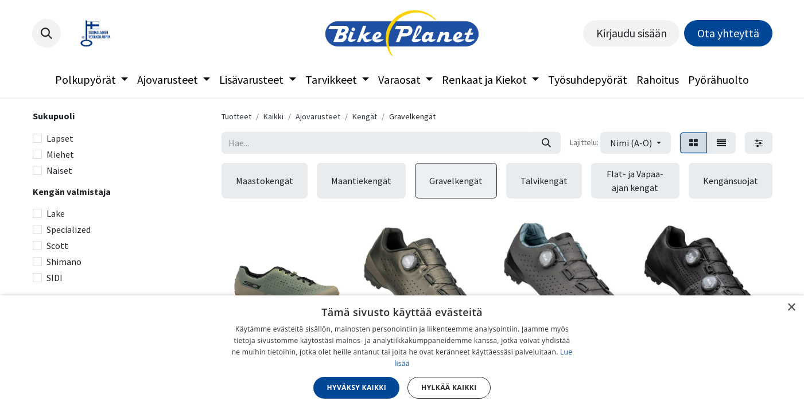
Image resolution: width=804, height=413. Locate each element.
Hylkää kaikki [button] (448, 387)
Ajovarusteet (318, 116)
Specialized (68, 229)
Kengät (364, 116)
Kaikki (273, 116)
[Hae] (546, 143)
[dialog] (402, 354)
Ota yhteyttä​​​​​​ (728, 33)
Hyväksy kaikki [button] (356, 387)
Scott (57, 245)
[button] (46, 33)
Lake (55, 213)
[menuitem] (92, 80)
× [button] (791, 307)
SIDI (54, 277)
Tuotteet (236, 116)
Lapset (59, 138)
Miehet (60, 154)
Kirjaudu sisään (631, 33)
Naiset (59, 170)
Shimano (63, 261)
